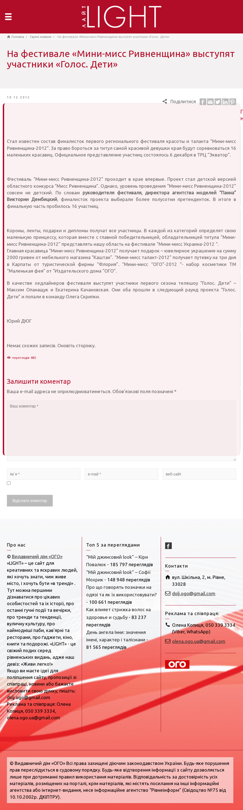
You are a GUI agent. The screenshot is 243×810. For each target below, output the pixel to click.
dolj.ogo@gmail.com (193, 593)
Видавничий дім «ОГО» (37, 556)
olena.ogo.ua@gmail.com (198, 641)
